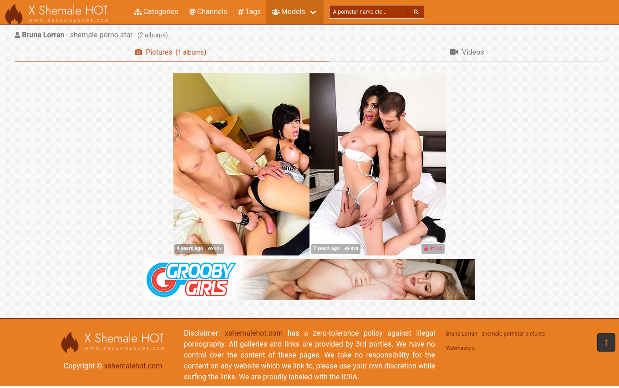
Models (288, 11)
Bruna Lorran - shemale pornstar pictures (495, 334)
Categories (156, 11)
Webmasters (460, 348)
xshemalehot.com (133, 366)
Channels (208, 11)
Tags (249, 11)
